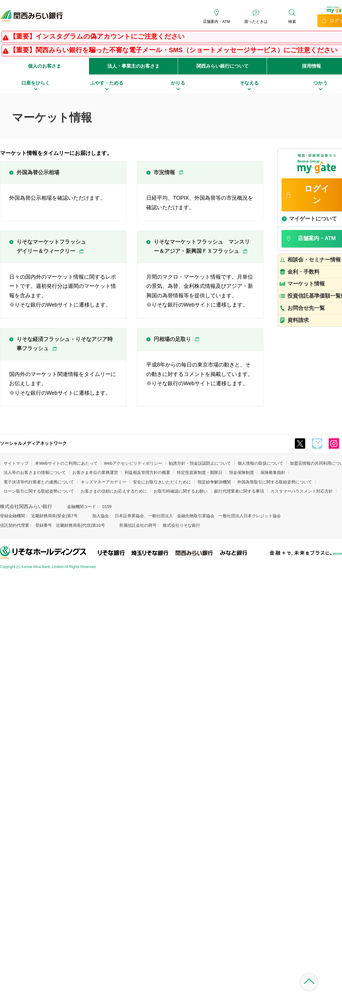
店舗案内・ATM (216, 21)
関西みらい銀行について (222, 66)
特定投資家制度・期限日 (199, 472)
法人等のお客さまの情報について (35, 472)
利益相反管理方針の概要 (147, 472)
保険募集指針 (272, 472)
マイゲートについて (313, 219)
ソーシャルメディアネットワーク (33, 443)
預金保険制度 (241, 472)
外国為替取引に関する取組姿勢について (274, 482)
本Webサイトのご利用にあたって (66, 463)
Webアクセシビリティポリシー (133, 463)
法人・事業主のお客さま (133, 66)
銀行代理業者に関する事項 (239, 491)
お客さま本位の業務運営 (95, 472)
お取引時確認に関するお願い (181, 491)
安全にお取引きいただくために (162, 482)
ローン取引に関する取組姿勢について (39, 491)
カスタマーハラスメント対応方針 (302, 491)
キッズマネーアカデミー (103, 482)
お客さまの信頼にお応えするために (114, 491)
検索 (292, 21)
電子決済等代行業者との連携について (39, 482)
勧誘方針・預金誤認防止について (200, 463)
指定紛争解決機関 (214, 482)
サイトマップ (16, 463)
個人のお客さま (44, 66)
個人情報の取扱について (260, 463)
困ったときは (256, 21)
